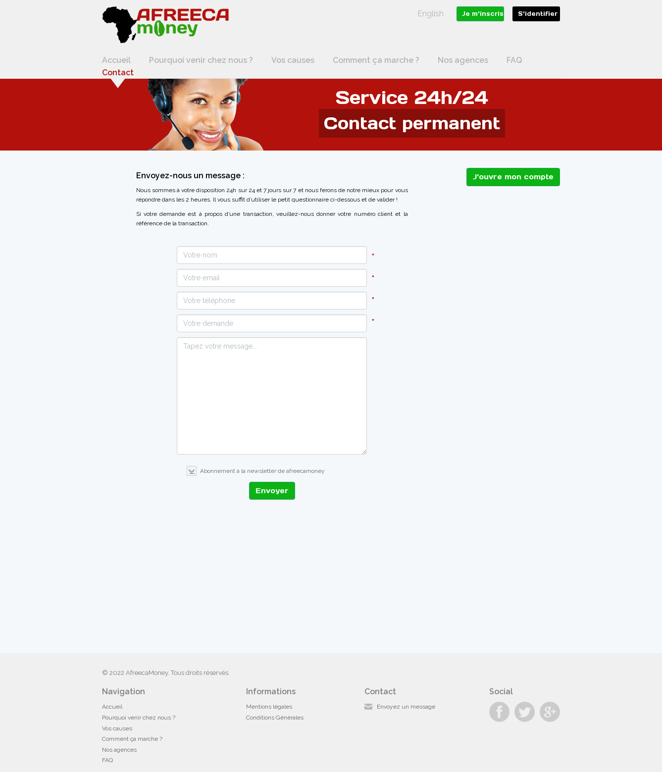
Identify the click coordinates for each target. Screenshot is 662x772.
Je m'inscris (483, 13)
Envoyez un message (406, 706)
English (430, 13)
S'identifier (538, 13)
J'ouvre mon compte (513, 176)
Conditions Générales (275, 717)
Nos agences (463, 60)
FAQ (514, 60)
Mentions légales (269, 706)
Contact (118, 72)
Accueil (116, 60)
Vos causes (292, 60)
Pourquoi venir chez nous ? (201, 60)
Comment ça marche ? (376, 60)
